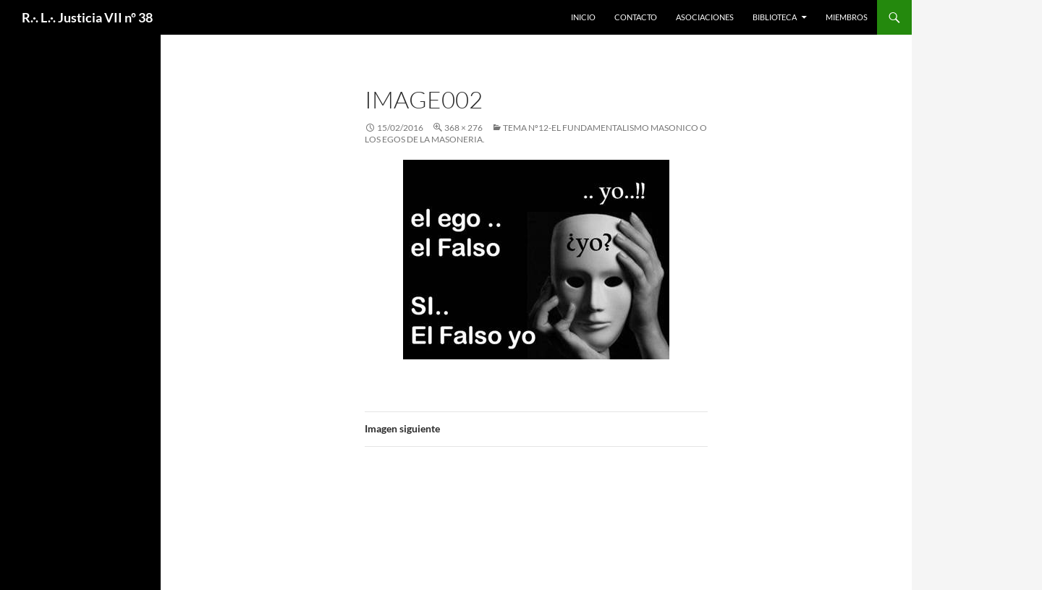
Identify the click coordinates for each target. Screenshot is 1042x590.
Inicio (583, 17)
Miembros (847, 17)
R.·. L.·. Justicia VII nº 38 (87, 17)
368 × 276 (463, 127)
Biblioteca (775, 17)
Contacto (635, 17)
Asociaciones (705, 17)
